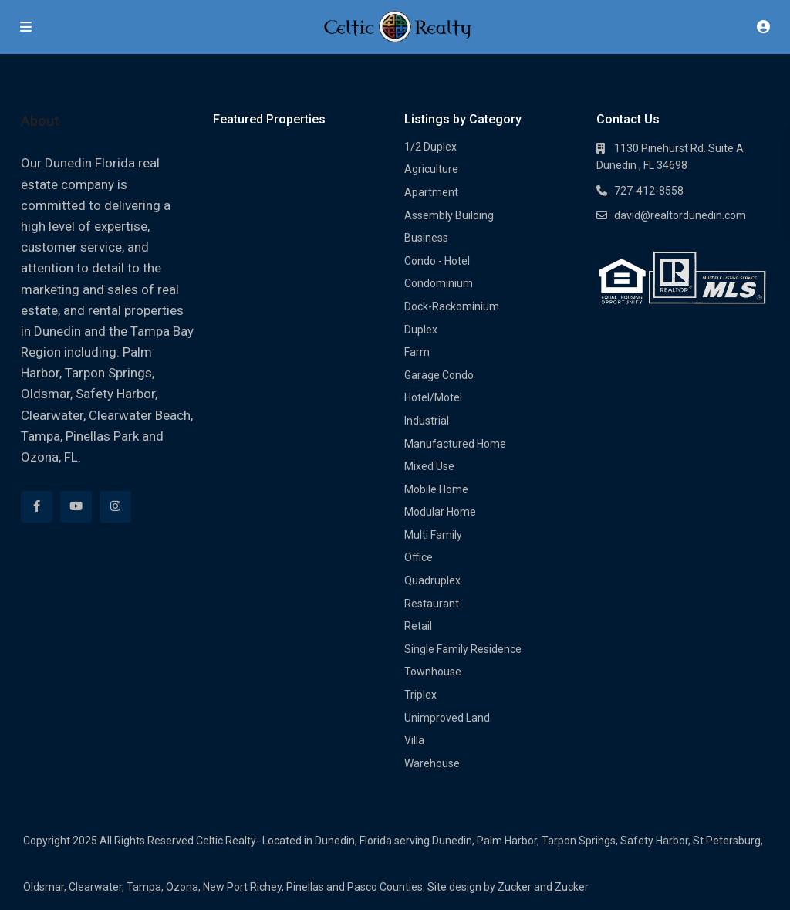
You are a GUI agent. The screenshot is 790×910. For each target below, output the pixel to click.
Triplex (420, 694)
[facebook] (36, 507)
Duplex (420, 329)
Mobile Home (436, 489)
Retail (418, 626)
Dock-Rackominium (451, 306)
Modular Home (440, 512)
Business (426, 238)
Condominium (438, 283)
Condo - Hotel (437, 261)
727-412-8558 (649, 190)
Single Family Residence (463, 649)
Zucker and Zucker (543, 887)
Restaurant (431, 603)
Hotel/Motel (433, 397)
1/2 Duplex (430, 146)
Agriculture (431, 169)
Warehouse (432, 763)
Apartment (431, 192)
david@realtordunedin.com (680, 215)
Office (418, 557)
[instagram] (115, 507)
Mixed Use (429, 466)
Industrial (426, 420)
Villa (414, 740)
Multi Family (433, 535)
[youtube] (76, 507)
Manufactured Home (455, 444)
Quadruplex (432, 580)
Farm (417, 352)
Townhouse (432, 671)
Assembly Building (449, 215)
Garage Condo (439, 375)
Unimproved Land (447, 718)
